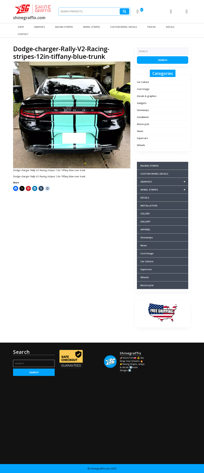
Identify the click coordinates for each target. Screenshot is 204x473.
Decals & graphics (147, 96)
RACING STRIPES (64, 26)
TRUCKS (151, 26)
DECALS (170, 26)
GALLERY (145, 221)
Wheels (141, 145)
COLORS (145, 213)
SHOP (21, 26)
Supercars (142, 138)
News (140, 131)
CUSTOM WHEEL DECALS (123, 26)
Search (124, 11)
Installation (143, 117)
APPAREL (145, 229)
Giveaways (143, 110)
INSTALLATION (148, 205)
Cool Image (143, 89)
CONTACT (23, 34)
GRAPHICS (39, 26)
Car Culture (143, 82)
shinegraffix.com (29, 17)
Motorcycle (143, 124)
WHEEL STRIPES (91, 26)
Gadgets (141, 103)
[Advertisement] (170, 397)
